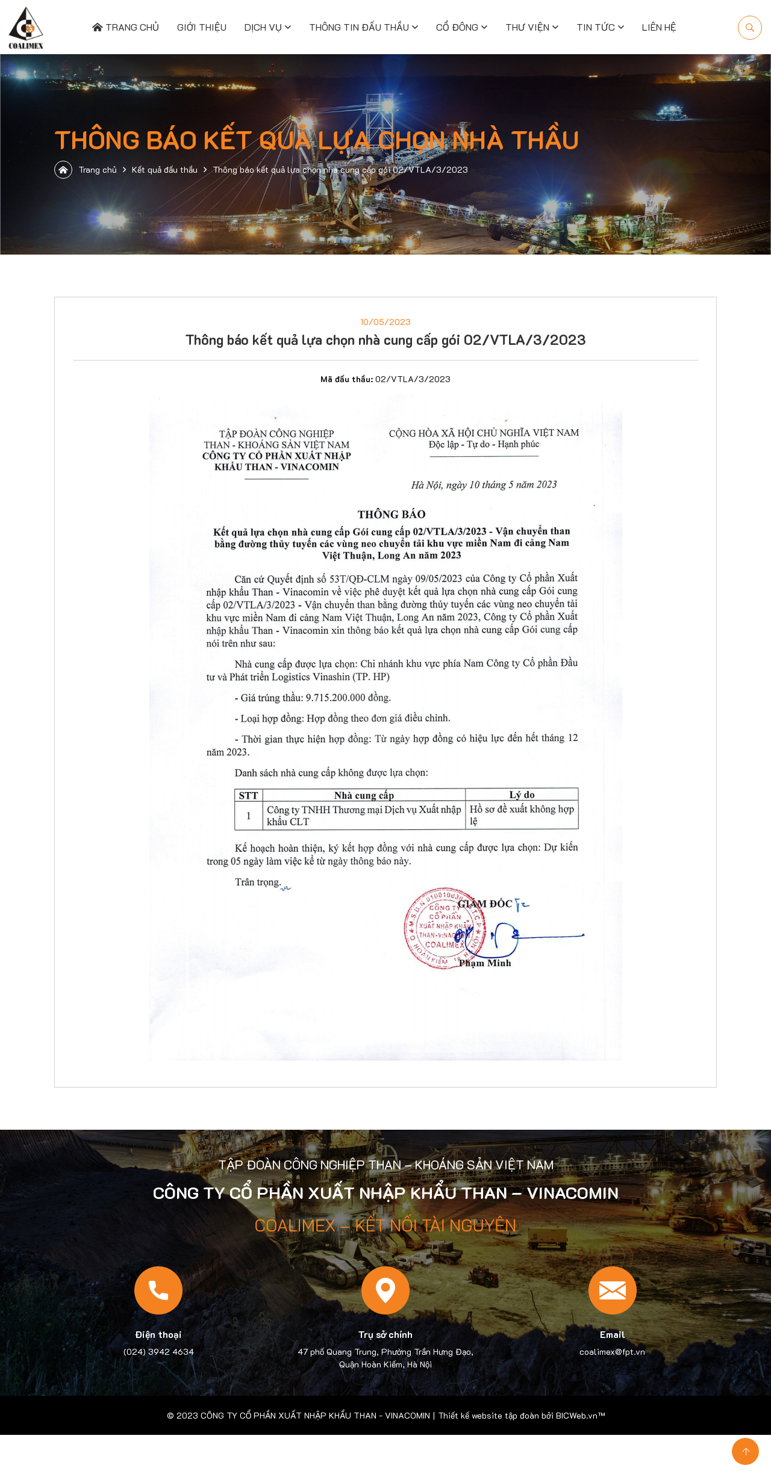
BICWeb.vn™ (580, 1415)
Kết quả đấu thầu (165, 169)
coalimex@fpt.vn (612, 1351)
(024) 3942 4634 (158, 1351)
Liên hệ (659, 26)
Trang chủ (125, 26)
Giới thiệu (201, 26)
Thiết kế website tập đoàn (488, 1415)
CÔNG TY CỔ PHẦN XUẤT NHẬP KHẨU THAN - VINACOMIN (315, 1415)
